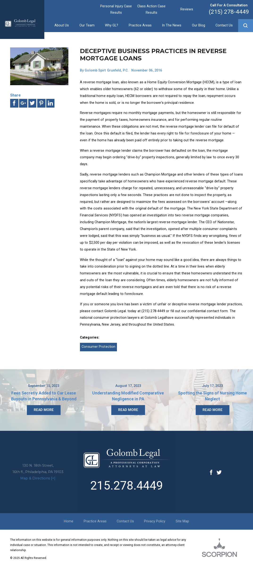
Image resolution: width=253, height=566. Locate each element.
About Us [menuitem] (61, 25)
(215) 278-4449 (229, 11)
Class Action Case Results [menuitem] (151, 9)
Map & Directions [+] (37, 478)
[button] (245, 25)
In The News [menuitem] (171, 25)
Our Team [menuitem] (87, 25)
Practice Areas (95, 521)
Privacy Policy (154, 521)
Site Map (182, 521)
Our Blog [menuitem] (198, 25)
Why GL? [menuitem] (111, 25)
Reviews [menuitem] (186, 9)
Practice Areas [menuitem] (140, 25)
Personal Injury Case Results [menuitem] (116, 9)
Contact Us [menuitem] (224, 25)
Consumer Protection (98, 347)
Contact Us (125, 521)
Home (68, 521)
